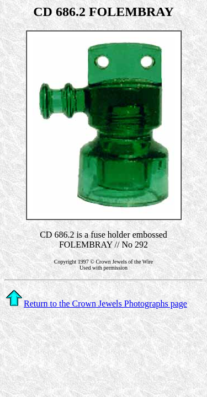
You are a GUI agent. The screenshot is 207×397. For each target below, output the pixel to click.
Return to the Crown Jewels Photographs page (96, 303)
